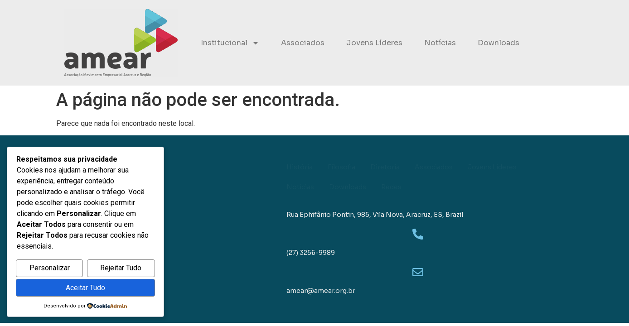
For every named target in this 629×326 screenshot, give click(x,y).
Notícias (440, 43)
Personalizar (49, 268)
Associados (302, 43)
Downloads (498, 43)
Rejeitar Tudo (120, 268)
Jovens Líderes (374, 43)
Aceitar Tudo (85, 287)
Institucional (230, 43)
